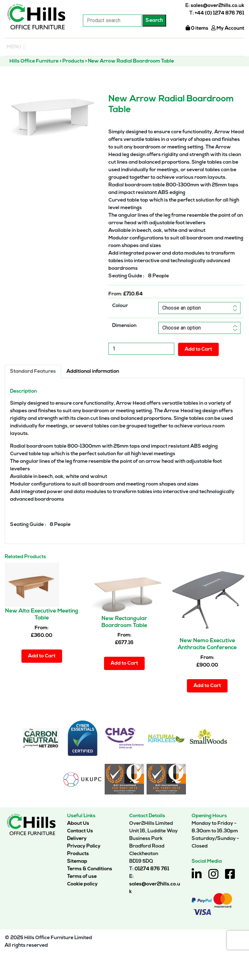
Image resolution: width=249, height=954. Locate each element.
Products (78, 853)
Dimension (124, 325)
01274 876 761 (152, 869)
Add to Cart (198, 349)
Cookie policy (82, 884)
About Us (78, 823)
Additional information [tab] (93, 371)
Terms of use (82, 876)
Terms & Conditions (89, 869)
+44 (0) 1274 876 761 (219, 13)
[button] (14, 47)
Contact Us (80, 831)
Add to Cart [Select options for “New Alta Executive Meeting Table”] (41, 656)
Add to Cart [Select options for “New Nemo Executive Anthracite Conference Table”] (207, 685)
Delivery (77, 838)
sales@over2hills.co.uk (217, 5)
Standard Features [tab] (33, 371)
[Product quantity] (141, 349)
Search (154, 20)
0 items (197, 28)
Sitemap (77, 861)
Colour (120, 305)
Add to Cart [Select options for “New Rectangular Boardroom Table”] (124, 663)
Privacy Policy (84, 846)
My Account (227, 28)
